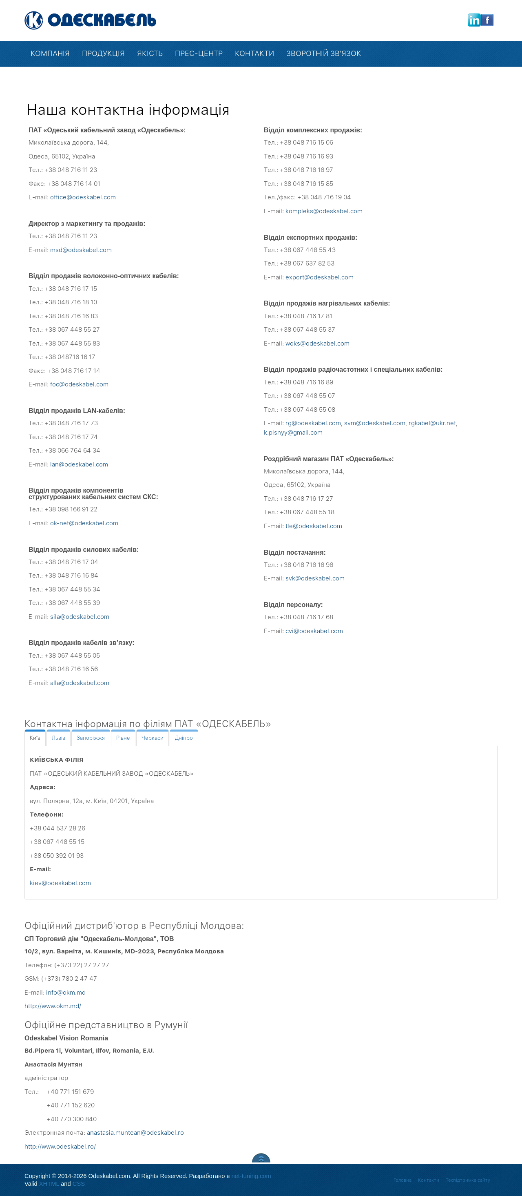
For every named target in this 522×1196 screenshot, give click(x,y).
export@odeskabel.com (319, 277)
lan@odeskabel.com (79, 464)
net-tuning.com (251, 1176)
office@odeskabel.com (83, 197)
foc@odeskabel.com (79, 384)
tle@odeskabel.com (313, 526)
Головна (402, 1180)
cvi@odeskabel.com (314, 631)
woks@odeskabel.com (317, 343)
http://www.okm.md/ (52, 1006)
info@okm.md (66, 992)
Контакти (428, 1180)
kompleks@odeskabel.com (324, 211)
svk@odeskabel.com (315, 578)
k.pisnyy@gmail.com (293, 432)
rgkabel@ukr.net (432, 423)
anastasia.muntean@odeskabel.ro (135, 1132)
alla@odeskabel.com (79, 683)
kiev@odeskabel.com (60, 883)
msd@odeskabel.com (81, 250)
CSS (79, 1183)
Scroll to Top (261, 1158)
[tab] (35, 738)
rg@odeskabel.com (313, 423)
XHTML (49, 1183)
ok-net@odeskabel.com (84, 523)
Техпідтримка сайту (468, 1180)
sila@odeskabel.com (79, 616)
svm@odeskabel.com (374, 423)
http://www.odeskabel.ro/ (60, 1146)
